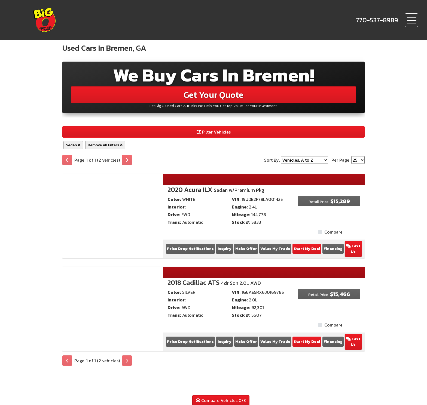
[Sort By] (304, 160)
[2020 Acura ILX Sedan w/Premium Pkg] (112, 211)
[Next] (127, 160)
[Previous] (67, 160)
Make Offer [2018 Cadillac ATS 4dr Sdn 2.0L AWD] (246, 341)
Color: (174, 199)
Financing (333, 249)
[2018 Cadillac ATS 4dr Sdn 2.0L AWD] (112, 304)
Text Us (353, 249)
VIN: (236, 199)
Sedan (73, 145)
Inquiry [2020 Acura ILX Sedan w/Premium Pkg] (224, 249)
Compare (333, 232)
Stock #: (241, 222)
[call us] (377, 20)
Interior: (176, 207)
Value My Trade (275, 249)
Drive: (173, 214)
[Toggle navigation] (411, 20)
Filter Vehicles (214, 132)
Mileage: (241, 214)
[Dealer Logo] (63, 20)
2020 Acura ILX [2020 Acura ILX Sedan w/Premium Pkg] (215, 189)
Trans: (174, 222)
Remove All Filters (105, 145)
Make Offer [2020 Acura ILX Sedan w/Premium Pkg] (246, 249)
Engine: (240, 207)
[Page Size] (358, 160)
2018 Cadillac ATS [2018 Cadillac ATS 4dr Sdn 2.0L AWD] (214, 282)
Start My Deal (307, 249)
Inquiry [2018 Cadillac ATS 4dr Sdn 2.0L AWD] (224, 341)
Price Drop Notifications (190, 249)
